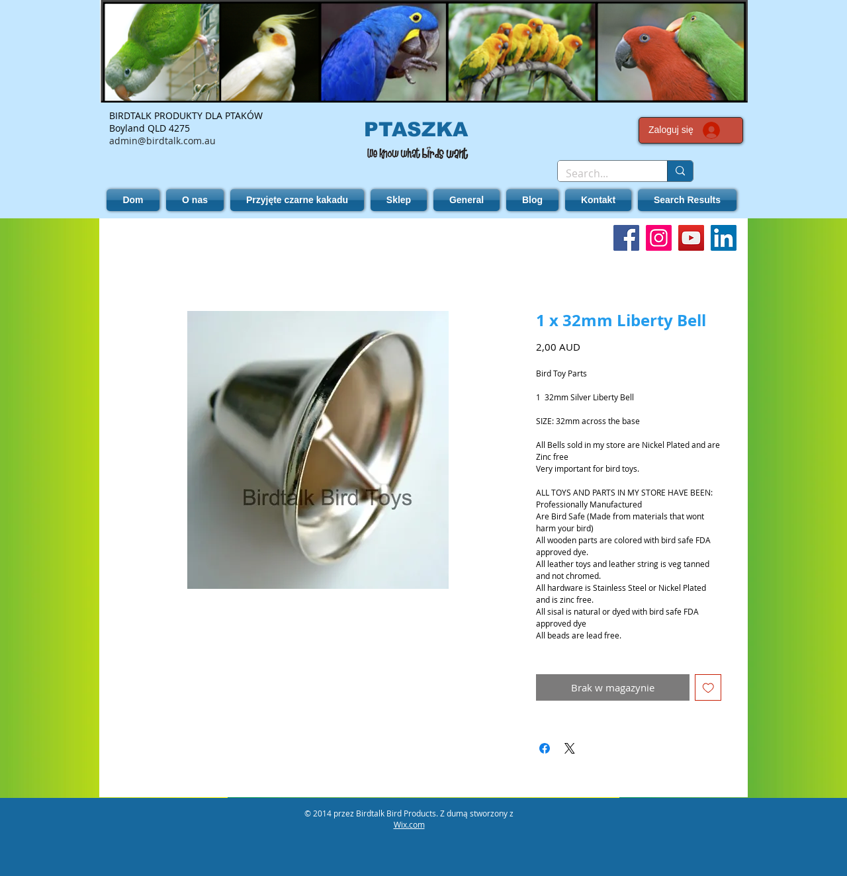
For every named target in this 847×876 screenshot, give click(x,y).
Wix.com (409, 824)
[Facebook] (626, 238)
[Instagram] (659, 238)
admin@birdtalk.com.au (162, 140)
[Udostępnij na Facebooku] (545, 748)
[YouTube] (691, 238)
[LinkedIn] (723, 238)
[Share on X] (570, 748)
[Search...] (602, 173)
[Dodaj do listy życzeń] (708, 687)
